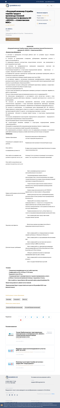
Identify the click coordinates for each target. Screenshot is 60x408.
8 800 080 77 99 (11, 381)
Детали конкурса (42, 23)
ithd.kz (52, 393)
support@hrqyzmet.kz (49, 1)
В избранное (12, 39)
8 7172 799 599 (40, 1)
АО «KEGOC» (9, 29)
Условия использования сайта (41, 377)
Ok (1, 405)
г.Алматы (8, 30)
